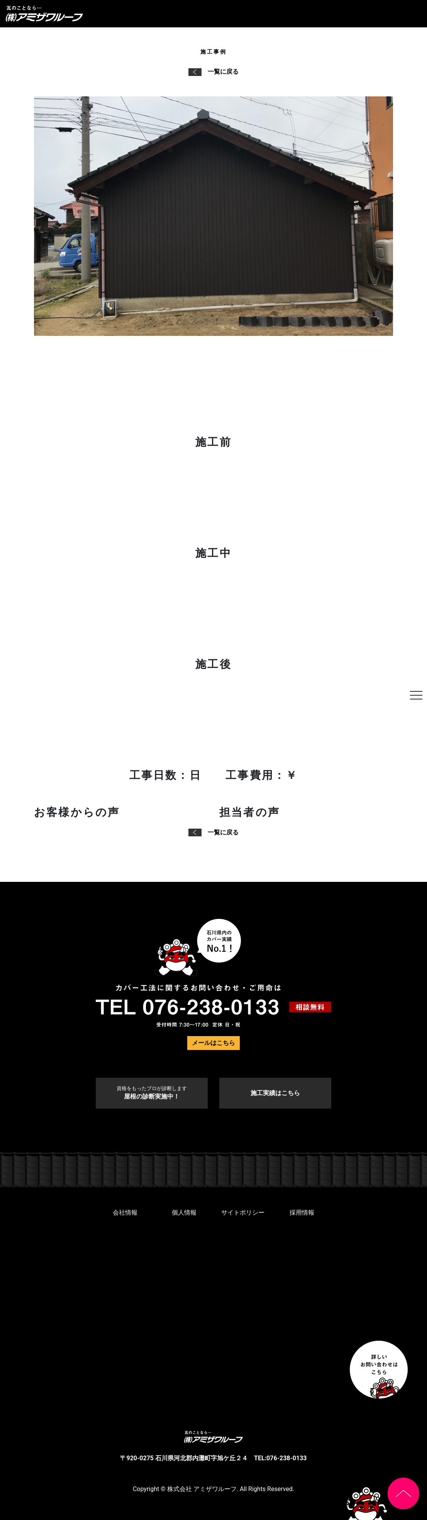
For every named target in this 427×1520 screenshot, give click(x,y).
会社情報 (125, 1212)
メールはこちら (213, 1042)
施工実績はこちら (275, 1093)
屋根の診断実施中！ (152, 1092)
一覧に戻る (213, 71)
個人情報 (184, 1212)
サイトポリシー (242, 1212)
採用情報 (302, 1212)
